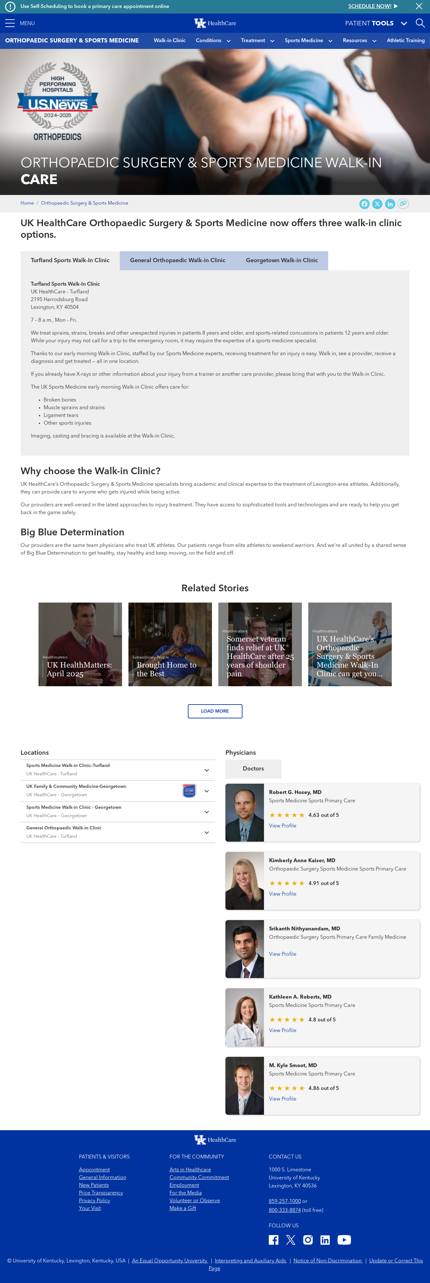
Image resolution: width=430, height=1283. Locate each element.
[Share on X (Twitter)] (377, 203)
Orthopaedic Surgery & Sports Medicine (84, 203)
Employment (184, 1185)
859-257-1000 (285, 1201)
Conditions (208, 40)
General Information (102, 1177)
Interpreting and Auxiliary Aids (251, 1261)
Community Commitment (199, 1177)
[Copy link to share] (403, 203)
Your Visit (90, 1208)
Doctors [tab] (253, 769)
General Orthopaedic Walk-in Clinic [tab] (177, 260)
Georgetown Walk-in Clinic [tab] (282, 260)
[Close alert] (419, 7)
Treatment (253, 40)
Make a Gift (183, 1208)
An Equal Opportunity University (170, 1261)
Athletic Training (406, 40)
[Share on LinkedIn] (390, 203)
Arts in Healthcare (190, 1170)
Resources (355, 40)
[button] (20, 23)
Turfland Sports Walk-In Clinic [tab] (70, 260)
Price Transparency (101, 1193)
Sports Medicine (304, 40)
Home (27, 203)
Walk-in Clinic (170, 40)
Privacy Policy (94, 1201)
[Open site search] (420, 23)
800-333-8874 (285, 1210)
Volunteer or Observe (195, 1201)
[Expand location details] (118, 770)
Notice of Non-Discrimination (328, 1261)
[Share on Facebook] (364, 203)
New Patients (94, 1185)
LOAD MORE (215, 711)
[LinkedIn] (325, 1241)
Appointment (94, 1170)
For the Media (186, 1193)
